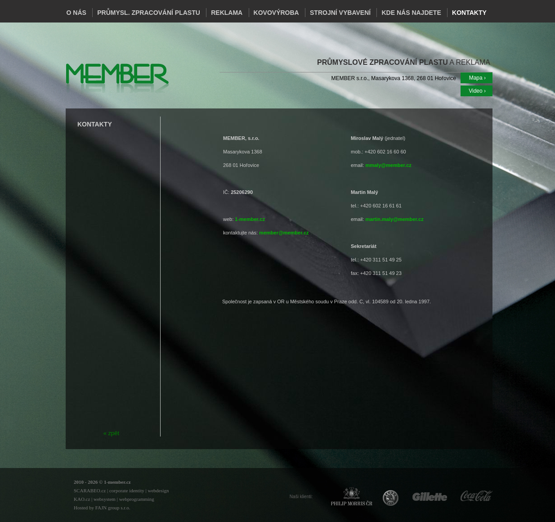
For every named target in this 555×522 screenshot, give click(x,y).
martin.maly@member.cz (394, 219)
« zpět (111, 433)
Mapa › (477, 78)
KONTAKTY (469, 12)
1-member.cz (250, 219)
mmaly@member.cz (388, 165)
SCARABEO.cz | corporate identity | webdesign (121, 490)
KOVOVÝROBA (276, 12)
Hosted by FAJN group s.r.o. (102, 507)
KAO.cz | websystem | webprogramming (114, 499)
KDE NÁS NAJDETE (411, 12)
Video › (477, 91)
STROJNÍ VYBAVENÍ (340, 12)
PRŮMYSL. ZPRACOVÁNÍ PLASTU (148, 12)
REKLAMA (226, 12)
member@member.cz (284, 232)
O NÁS (76, 12)
